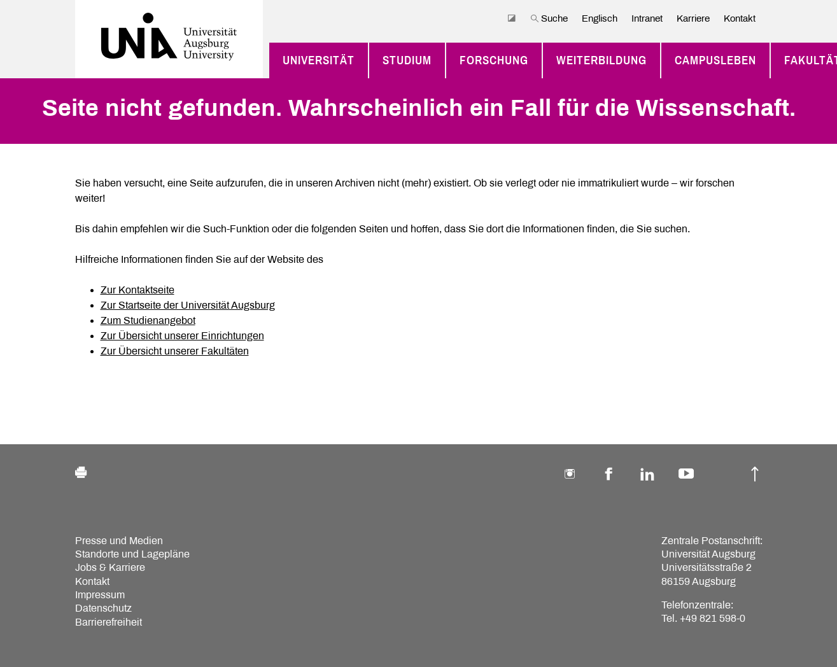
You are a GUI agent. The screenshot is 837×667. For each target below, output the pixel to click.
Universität (319, 60)
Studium (407, 60)
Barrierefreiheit (108, 622)
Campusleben (715, 60)
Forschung (494, 60)
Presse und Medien (119, 540)
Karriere (693, 18)
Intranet (647, 18)
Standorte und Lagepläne (132, 554)
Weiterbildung (601, 60)
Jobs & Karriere (110, 567)
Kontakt (740, 18)
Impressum (100, 594)
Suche (549, 18)
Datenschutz (103, 608)
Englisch (599, 18)
